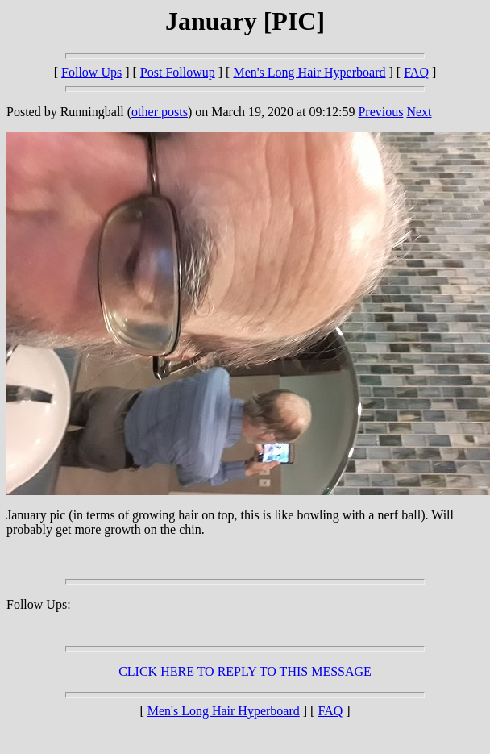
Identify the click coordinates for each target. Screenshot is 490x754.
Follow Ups (91, 72)
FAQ (416, 72)
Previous (380, 112)
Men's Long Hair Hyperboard (309, 72)
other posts (159, 112)
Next (418, 112)
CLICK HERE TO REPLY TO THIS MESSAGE (245, 671)
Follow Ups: (38, 604)
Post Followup (177, 72)
